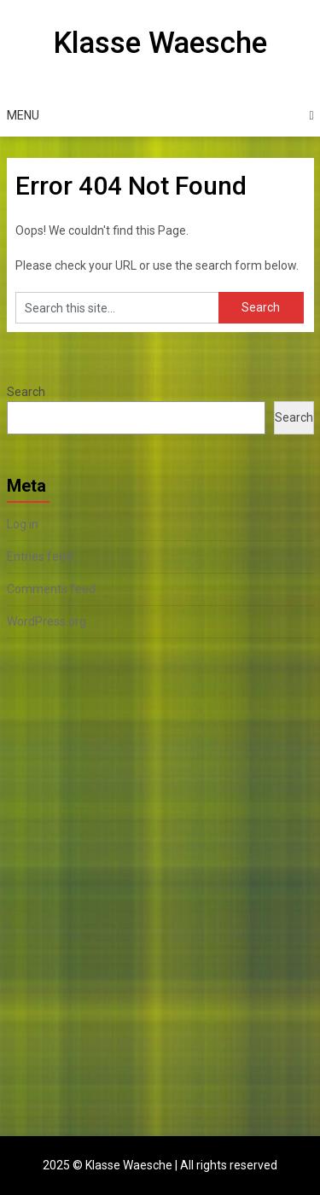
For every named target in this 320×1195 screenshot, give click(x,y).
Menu (23, 115)
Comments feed (51, 589)
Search (26, 392)
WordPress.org (46, 621)
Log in (22, 524)
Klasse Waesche (160, 43)
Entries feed (40, 556)
